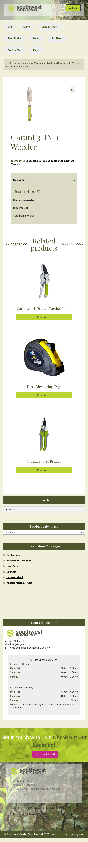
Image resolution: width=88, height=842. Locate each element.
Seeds (36, 38)
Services (47, 814)
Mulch (26, 26)
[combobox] (44, 532)
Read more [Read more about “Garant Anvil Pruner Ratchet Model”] (44, 317)
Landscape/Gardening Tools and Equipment (46, 63)
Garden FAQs (13, 555)
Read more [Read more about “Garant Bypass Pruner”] (44, 470)
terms (66, 834)
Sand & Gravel (49, 26)
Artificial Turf (15, 50)
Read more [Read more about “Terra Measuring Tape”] (44, 395)
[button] (72, 90)
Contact (70, 814)
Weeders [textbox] (43, 532)
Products (16, 807)
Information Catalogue (18, 560)
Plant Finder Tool (53, 807)
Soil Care (11, 571)
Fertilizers (57, 38)
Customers (32, 807)
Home (16, 63)
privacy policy (77, 834)
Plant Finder (14, 38)
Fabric (36, 50)
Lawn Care (12, 566)
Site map (56, 834)
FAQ (58, 814)
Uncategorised (14, 577)
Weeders (77, 63)
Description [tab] (19, 180)
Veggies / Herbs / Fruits (19, 583)
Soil (10, 26)
